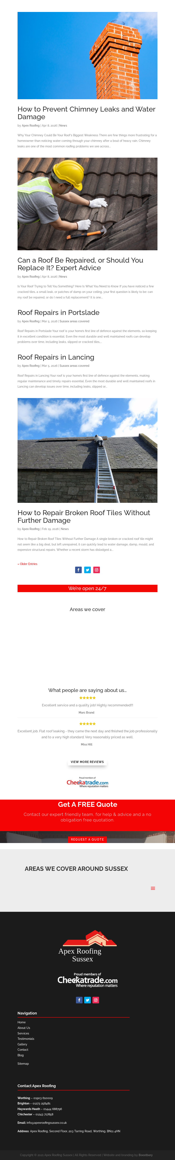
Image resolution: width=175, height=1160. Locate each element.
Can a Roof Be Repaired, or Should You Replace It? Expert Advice (80, 264)
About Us (24, 1028)
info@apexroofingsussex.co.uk (47, 1122)
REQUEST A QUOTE (87, 839)
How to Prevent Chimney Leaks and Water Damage (86, 113)
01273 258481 (41, 1103)
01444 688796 (52, 1109)
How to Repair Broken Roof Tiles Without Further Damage (84, 516)
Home (22, 1022)
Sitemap (23, 1063)
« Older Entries (27, 564)
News (63, 125)
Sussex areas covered (74, 321)
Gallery (22, 1044)
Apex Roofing (31, 125)
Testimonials (26, 1038)
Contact (23, 1049)
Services (23, 1033)
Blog (21, 1055)
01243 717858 (44, 1114)
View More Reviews (87, 762)
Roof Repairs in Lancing (56, 357)
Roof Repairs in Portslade (58, 312)
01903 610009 (43, 1098)
